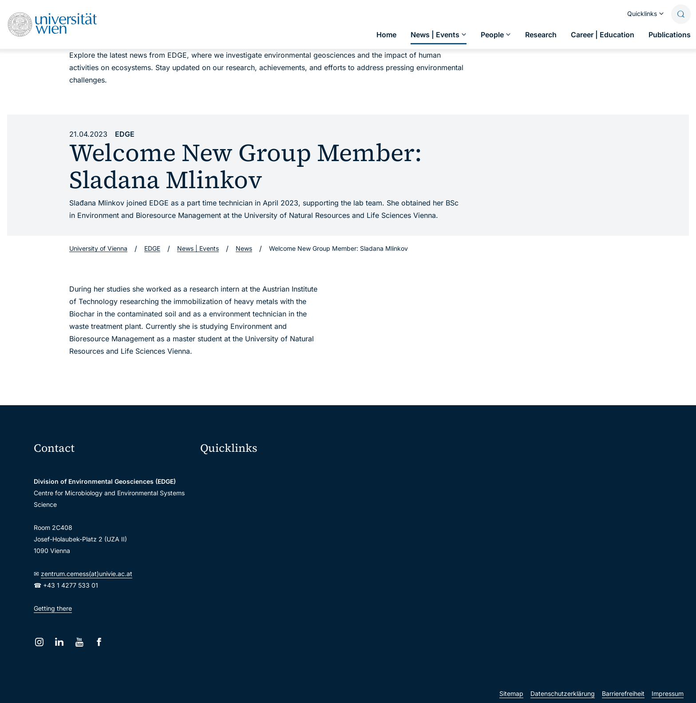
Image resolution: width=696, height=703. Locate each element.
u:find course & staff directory (249, 525)
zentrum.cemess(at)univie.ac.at (86, 573)
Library (216, 563)
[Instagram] (39, 642)
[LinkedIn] (59, 642)
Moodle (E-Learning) (235, 470)
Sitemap (511, 693)
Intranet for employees (239, 544)
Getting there (53, 608)
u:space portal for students (245, 507)
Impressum (668, 693)
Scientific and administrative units (255, 581)
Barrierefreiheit (623, 693)
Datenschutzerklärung (562, 693)
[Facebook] (99, 642)
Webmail (218, 488)
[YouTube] (79, 642)
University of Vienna (98, 248)
